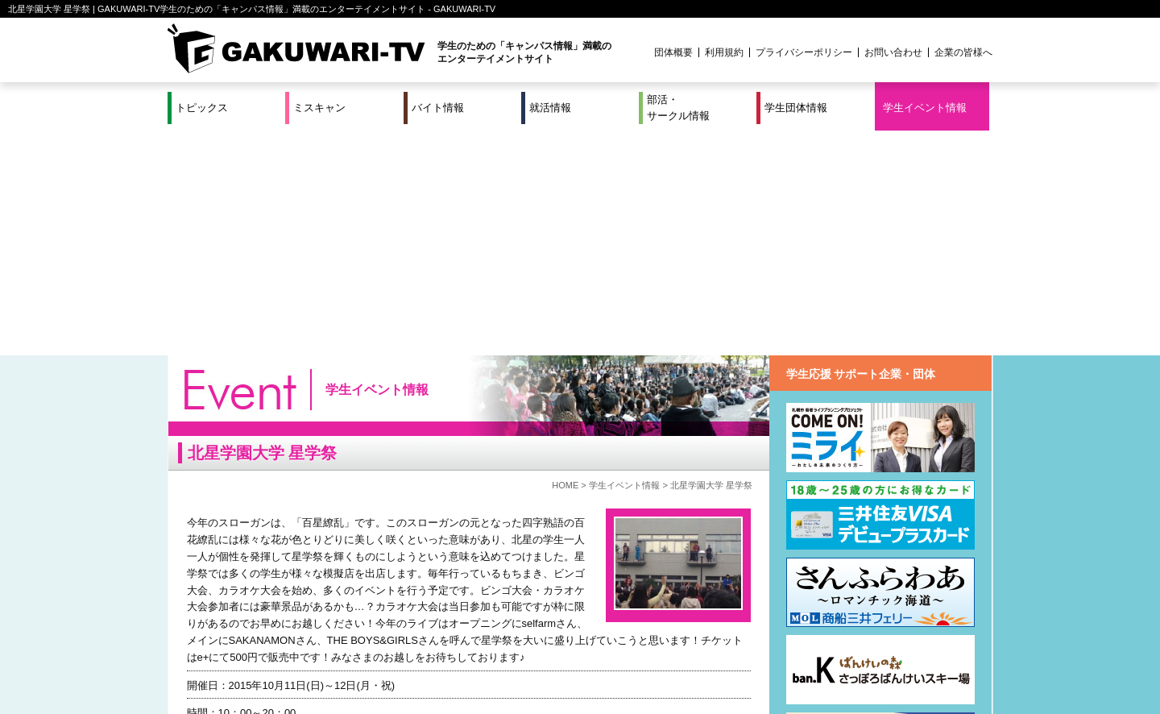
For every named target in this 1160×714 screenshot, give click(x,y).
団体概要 (673, 52)
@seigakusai (258, 573)
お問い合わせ (893, 52)
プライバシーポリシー (804, 52)
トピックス (202, 108)
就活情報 (550, 108)
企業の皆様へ (963, 52)
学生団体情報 (795, 108)
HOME (565, 260)
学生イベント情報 (925, 108)
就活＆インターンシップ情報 (390, 648)
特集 (471, 648)
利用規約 (724, 52)
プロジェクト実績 (471, 668)
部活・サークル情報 (678, 107)
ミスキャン (319, 108)
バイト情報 (438, 108)
